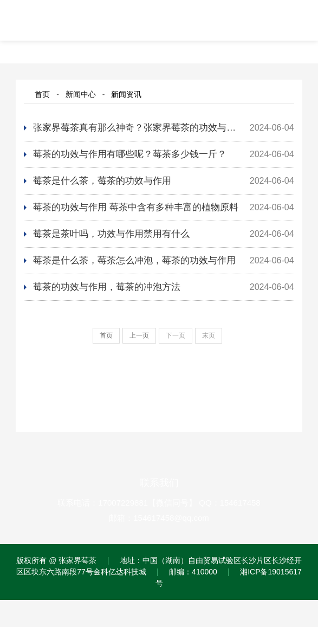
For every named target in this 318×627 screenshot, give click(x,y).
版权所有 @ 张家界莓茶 (56, 560)
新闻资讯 (126, 94)
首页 (42, 94)
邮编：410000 (193, 571)
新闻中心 (81, 94)
